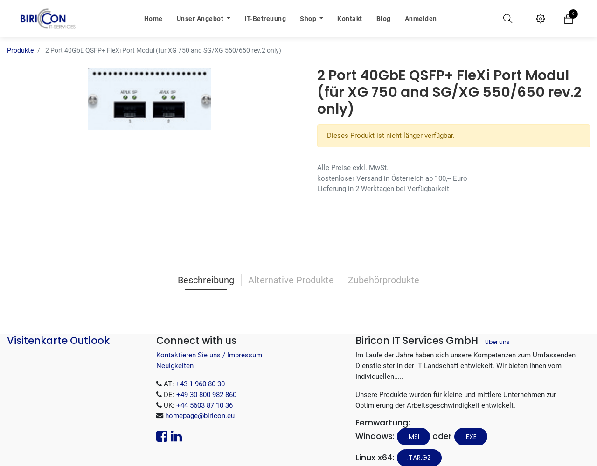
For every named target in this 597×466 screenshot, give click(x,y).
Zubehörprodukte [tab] (383, 266)
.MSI (413, 422)
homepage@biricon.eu (200, 401)
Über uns (497, 328)
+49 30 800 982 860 (206, 381)
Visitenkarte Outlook (58, 326)
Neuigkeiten (175, 352)
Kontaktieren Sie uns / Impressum (209, 341)
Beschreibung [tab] (206, 266)
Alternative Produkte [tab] (291, 266)
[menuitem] (153, 18)
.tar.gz (419, 443)
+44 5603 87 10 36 (204, 391)
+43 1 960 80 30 (200, 370)
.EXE (471, 422)
